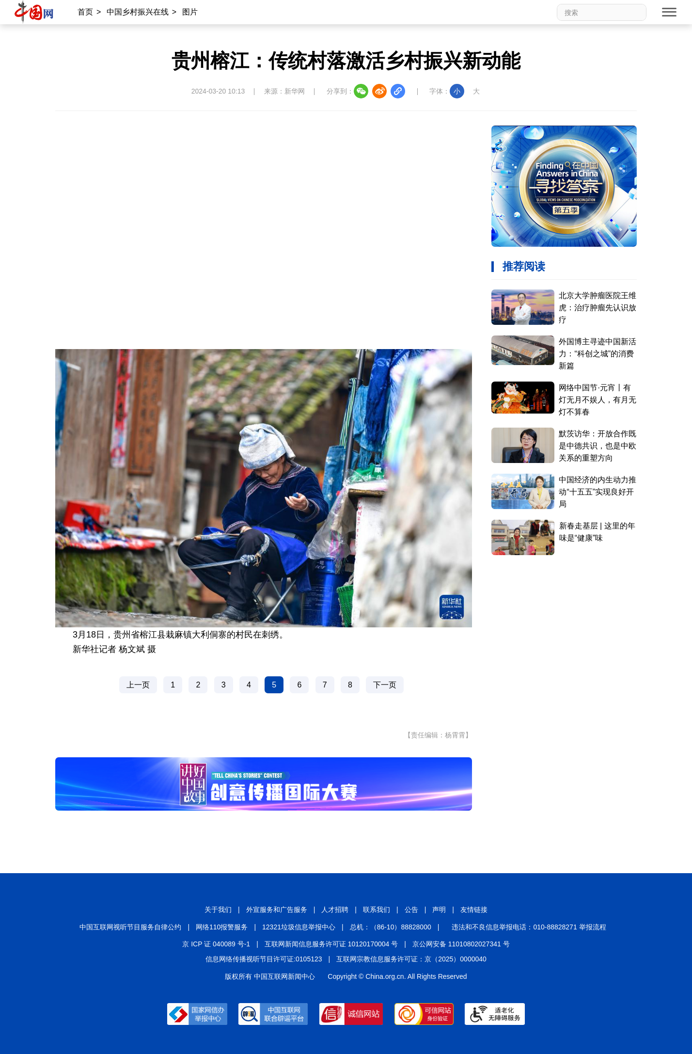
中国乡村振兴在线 (138, 12)
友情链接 (474, 909)
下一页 (384, 685)
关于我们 (218, 909)
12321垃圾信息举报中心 (298, 927)
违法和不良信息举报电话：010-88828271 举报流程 (529, 927)
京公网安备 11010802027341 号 (461, 944)
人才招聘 (334, 909)
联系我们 (376, 909)
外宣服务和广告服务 (276, 909)
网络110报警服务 (222, 927)
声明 (439, 909)
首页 (85, 12)
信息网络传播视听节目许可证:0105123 (263, 959)
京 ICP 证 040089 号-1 (216, 944)
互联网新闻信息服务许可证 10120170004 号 (331, 944)
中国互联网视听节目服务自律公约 (130, 927)
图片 (190, 12)
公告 (411, 909)
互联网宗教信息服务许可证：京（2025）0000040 (411, 959)
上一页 (138, 685)
